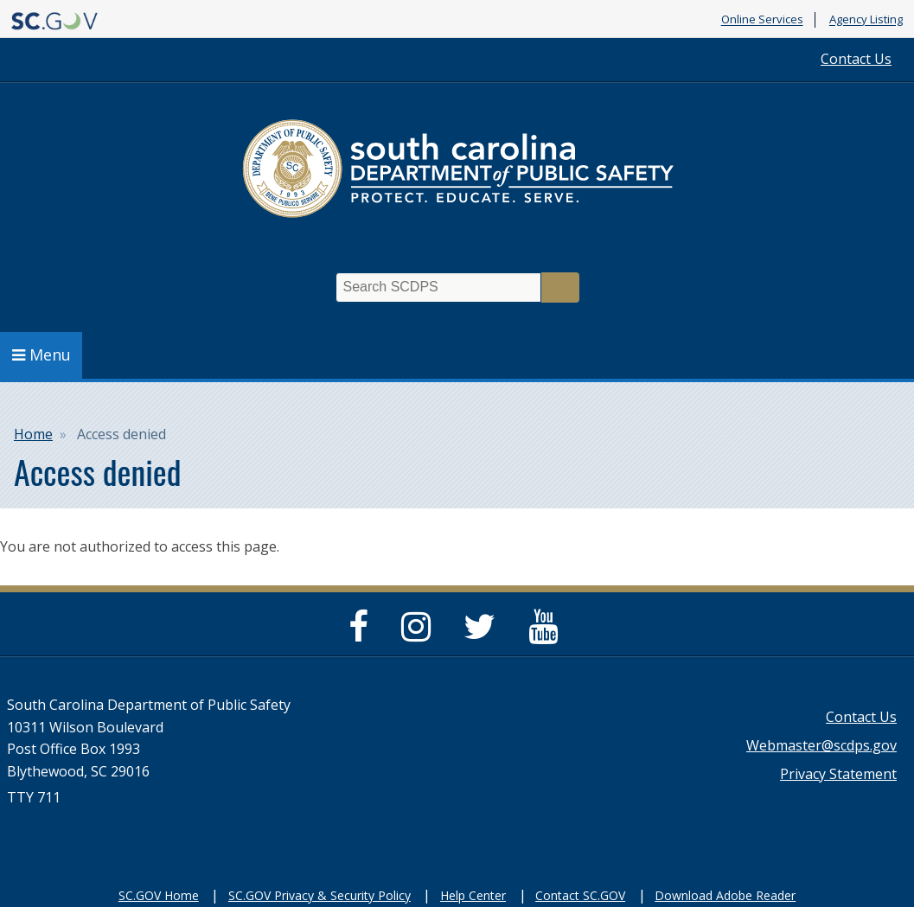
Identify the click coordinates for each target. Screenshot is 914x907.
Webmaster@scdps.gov (821, 745)
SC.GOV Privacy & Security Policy (319, 895)
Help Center (473, 895)
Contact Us (856, 58)
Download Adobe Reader (725, 895)
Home (33, 434)
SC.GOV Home (158, 895)
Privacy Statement (838, 773)
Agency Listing (866, 20)
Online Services (762, 20)
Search (560, 287)
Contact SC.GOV (580, 895)
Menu (41, 354)
